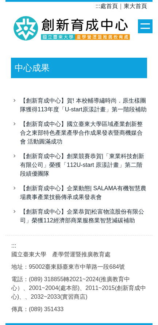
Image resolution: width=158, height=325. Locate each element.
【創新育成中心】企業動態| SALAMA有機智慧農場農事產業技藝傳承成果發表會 (83, 192)
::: (98, 6)
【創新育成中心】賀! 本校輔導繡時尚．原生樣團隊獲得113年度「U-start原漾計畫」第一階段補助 (83, 105)
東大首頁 (135, 6)
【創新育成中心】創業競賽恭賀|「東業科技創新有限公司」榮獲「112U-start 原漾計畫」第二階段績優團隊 (82, 165)
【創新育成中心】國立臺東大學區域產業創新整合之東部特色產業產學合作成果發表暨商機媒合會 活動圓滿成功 (81, 133)
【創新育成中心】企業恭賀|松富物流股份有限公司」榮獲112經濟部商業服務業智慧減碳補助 (82, 216)
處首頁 (109, 6)
